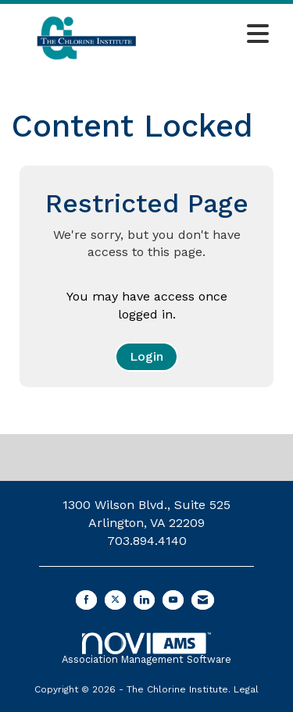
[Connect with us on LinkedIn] (144, 600)
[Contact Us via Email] (202, 600)
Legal (246, 689)
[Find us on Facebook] (86, 600)
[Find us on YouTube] (173, 600)
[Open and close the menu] (219, 35)
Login (146, 356)
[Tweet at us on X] (115, 600)
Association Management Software (146, 648)
